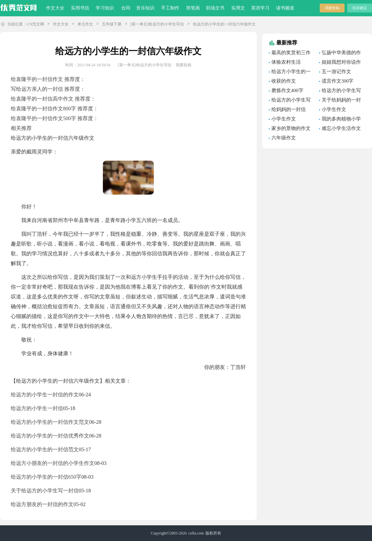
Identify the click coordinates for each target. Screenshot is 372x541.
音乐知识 (145, 8)
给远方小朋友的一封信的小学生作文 (52, 463)
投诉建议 (359, 8)
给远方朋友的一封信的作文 (42, 504)
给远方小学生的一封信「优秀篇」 (290, 72)
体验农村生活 (286, 62)
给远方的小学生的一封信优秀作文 (50, 435)
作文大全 (55, 8)
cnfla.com (196, 533)
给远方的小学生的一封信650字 (46, 477)
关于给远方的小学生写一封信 (45, 490)
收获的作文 (283, 81)
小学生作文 (334, 109)
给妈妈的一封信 (288, 109)
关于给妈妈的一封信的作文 (340, 100)
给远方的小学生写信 (290, 100)
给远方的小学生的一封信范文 (45, 449)
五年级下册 (111, 24)
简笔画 (193, 8)
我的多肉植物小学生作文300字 (340, 119)
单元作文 (85, 24)
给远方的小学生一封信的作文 (45, 394)
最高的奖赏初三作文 (290, 53)
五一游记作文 (336, 71)
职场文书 (215, 8)
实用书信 (80, 8)
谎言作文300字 (338, 81)
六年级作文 (283, 137)
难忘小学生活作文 (341, 128)
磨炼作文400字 (287, 90)
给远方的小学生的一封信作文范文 (50, 422)
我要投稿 (332, 8)
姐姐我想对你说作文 (340, 63)
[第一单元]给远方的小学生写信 (157, 24)
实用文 (238, 8)
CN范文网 (35, 24)
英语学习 (260, 8)
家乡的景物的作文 (291, 128)
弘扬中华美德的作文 (340, 53)
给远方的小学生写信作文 (340, 91)
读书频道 (285, 8)
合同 (125, 8)
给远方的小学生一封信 (37, 408)
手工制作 (170, 8)
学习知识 (105, 8)
